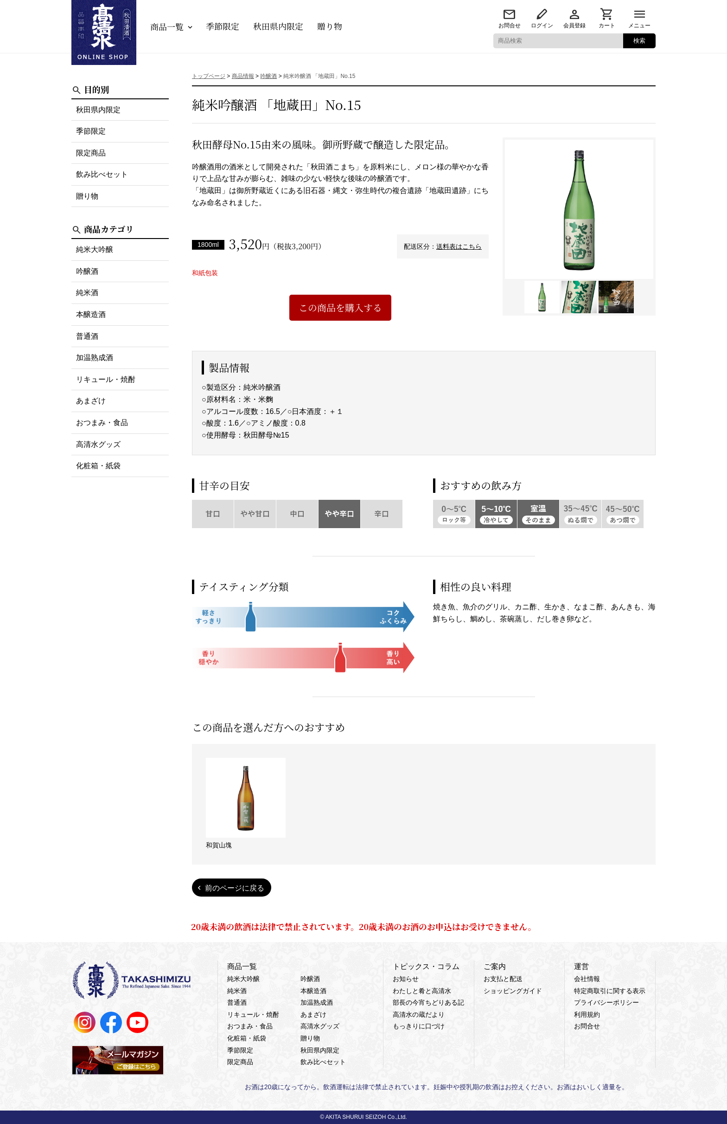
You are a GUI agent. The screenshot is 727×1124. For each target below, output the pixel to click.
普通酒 (87, 336)
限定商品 (91, 153)
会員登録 (574, 25)
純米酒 (87, 293)
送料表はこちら (459, 246)
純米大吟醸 (94, 249)
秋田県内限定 (278, 26)
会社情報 (587, 978)
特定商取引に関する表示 (609, 991)
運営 (581, 966)
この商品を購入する (340, 307)
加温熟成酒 (94, 358)
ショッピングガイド (513, 991)
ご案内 (495, 966)
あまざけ (91, 401)
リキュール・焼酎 (105, 379)
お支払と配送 (503, 978)
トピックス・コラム (426, 966)
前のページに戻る (234, 888)
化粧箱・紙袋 (98, 466)
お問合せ (509, 25)
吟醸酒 (87, 271)
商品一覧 (167, 26)
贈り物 (329, 26)
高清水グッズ (98, 444)
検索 (639, 40)
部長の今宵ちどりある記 (428, 1002)
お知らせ (406, 978)
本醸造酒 (91, 314)
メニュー (639, 25)
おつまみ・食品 (102, 422)
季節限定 (222, 26)
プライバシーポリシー (606, 1002)
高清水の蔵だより (419, 1014)
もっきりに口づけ (419, 1026)
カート (607, 25)
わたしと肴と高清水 (422, 991)
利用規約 (587, 1014)
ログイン (542, 25)
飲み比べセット (102, 174)
